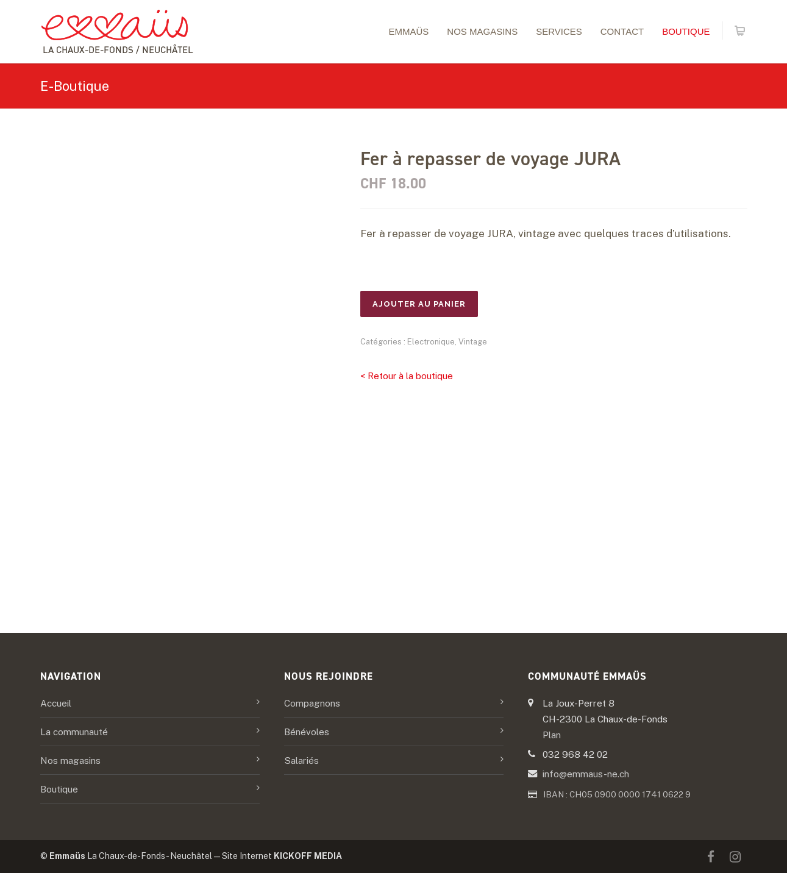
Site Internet (282, 856)
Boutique (686, 31)
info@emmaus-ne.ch (586, 773)
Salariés (301, 760)
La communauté (74, 731)
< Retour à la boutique (406, 376)
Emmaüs (408, 31)
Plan (552, 734)
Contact (622, 31)
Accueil (55, 702)
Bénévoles (306, 731)
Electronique (431, 341)
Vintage (472, 341)
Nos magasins (482, 31)
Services (559, 31)
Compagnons (312, 702)
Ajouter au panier (419, 303)
